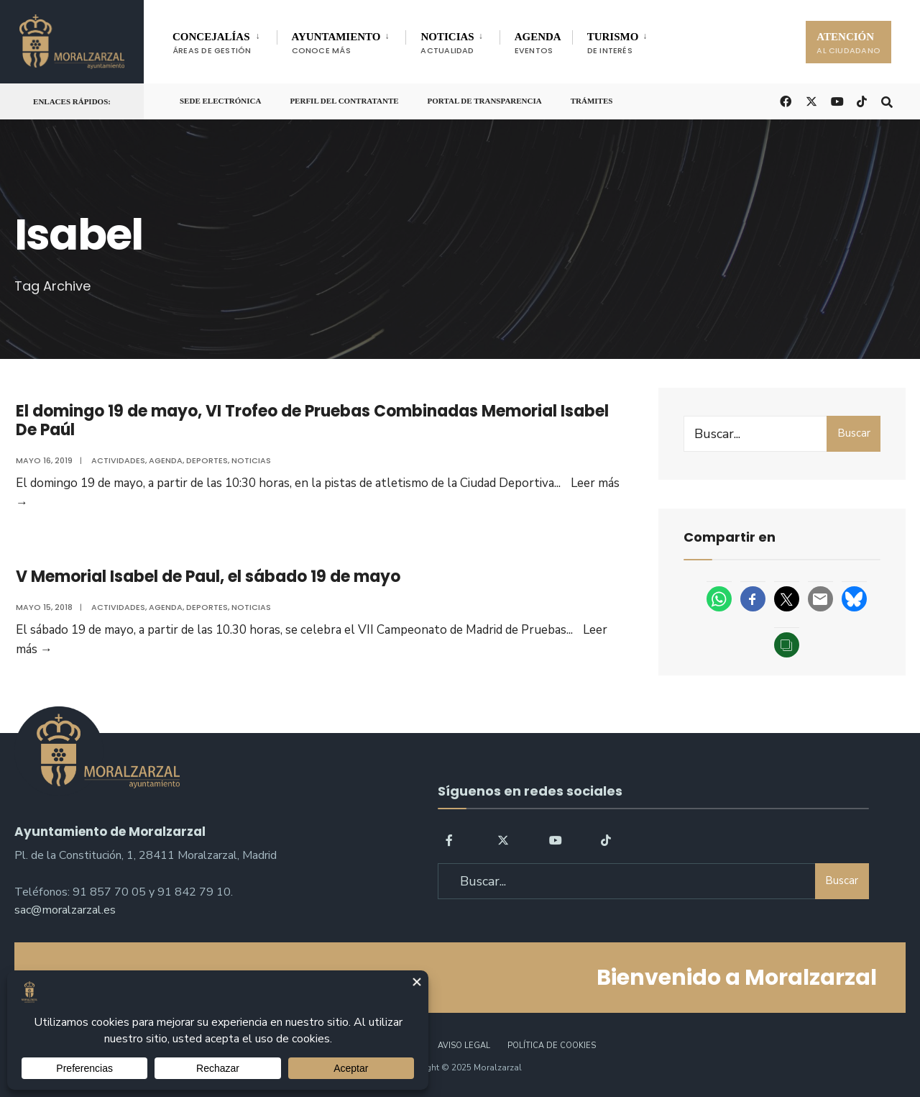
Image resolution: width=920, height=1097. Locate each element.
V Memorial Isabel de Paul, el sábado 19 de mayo (206, 579)
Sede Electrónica (220, 100)
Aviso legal (464, 1045)
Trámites (592, 100)
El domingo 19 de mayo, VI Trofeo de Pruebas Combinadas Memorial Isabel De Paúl (310, 420)
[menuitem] (224, 40)
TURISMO (613, 43)
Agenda (164, 460)
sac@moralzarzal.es (65, 908)
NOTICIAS (447, 43)
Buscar (853, 433)
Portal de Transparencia (485, 100)
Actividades (117, 460)
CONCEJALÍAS (212, 43)
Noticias (250, 460)
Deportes (205, 460)
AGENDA (538, 43)
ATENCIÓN (848, 43)
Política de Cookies (551, 1045)
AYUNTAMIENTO (336, 43)
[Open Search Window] (885, 100)
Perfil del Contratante (344, 100)
